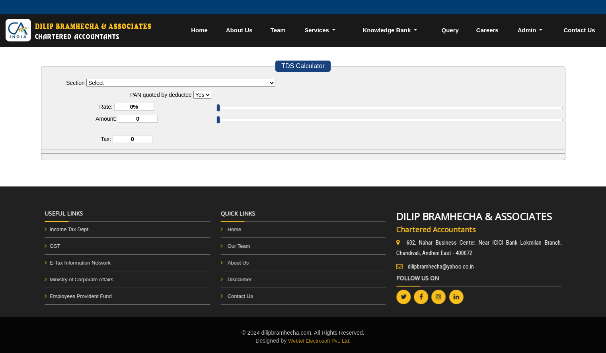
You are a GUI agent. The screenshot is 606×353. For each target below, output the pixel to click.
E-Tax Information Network (73, 263)
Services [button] (317, 30)
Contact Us (241, 295)
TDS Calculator (302, 66)
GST (48, 246)
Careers (487, 30)
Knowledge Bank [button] (387, 30)
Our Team (240, 246)
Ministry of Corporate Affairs (75, 279)
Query (449, 30)
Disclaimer (241, 279)
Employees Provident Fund (74, 296)
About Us (239, 30)
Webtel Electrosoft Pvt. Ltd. (319, 341)
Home (199, 30)
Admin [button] (528, 30)
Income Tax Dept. (63, 229)
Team (278, 30)
